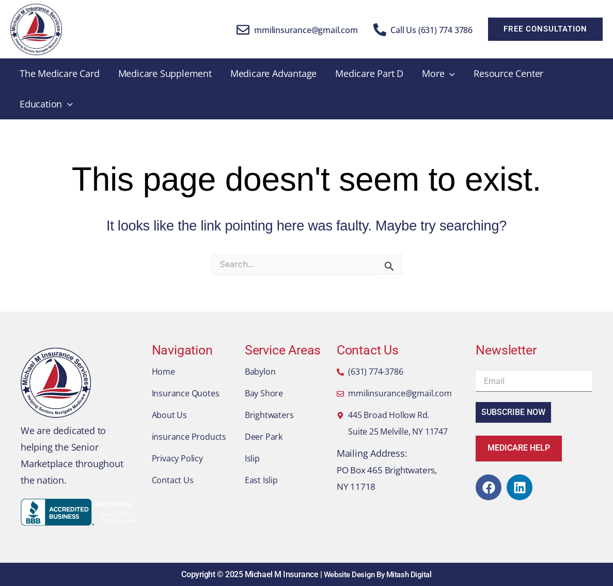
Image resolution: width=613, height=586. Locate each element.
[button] (545, 29)
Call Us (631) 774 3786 (431, 30)
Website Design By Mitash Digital (378, 574)
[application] (449, 73)
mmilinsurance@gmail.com (305, 30)
